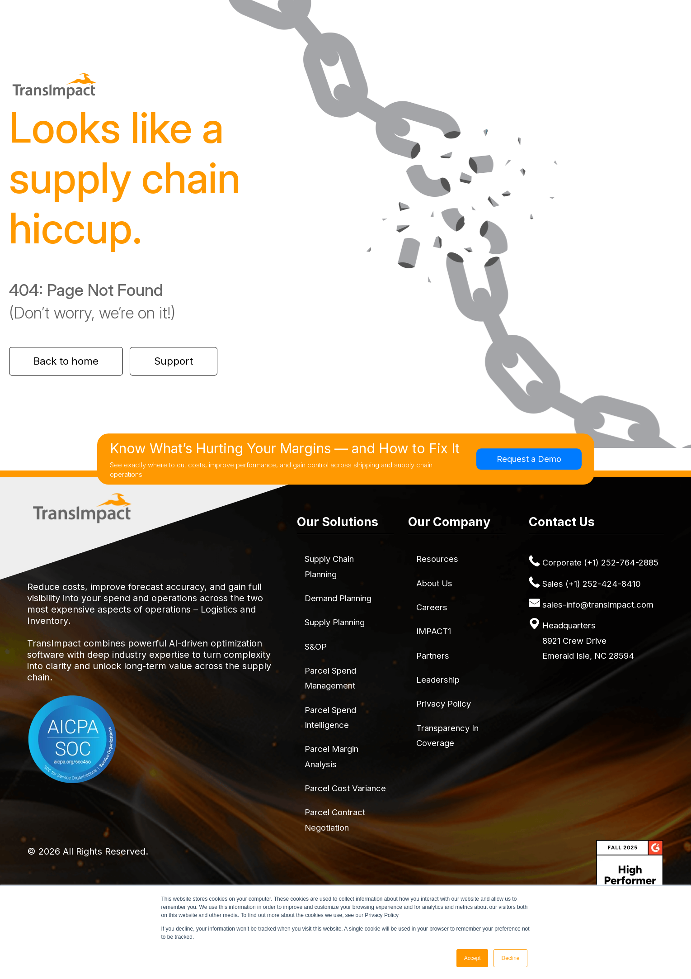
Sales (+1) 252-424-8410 (591, 584)
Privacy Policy (443, 703)
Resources (437, 559)
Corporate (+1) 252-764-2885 (600, 562)
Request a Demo (529, 459)
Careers (431, 607)
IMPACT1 (433, 631)
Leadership (438, 679)
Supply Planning (335, 622)
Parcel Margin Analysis (331, 756)
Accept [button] (472, 958)
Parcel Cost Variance (345, 788)
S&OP (316, 646)
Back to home (66, 361)
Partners (432, 656)
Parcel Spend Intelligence (330, 717)
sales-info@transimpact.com (597, 604)
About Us (434, 583)
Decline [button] (510, 958)
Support (173, 361)
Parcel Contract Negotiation (335, 819)
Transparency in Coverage (447, 735)
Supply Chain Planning (329, 566)
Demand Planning (338, 598)
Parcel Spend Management (330, 677)
